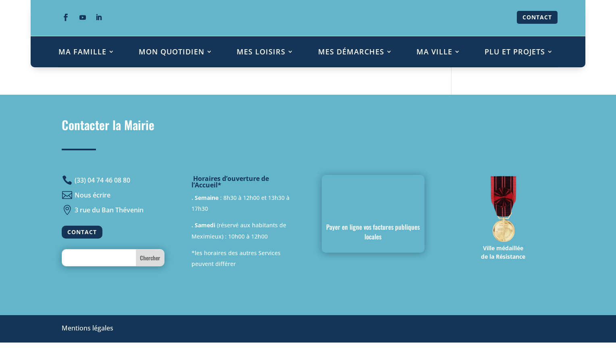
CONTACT (537, 17)
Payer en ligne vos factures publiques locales (373, 231)
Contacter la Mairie (108, 125)
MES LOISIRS (261, 51)
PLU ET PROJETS (515, 51)
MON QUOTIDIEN (171, 51)
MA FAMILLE (82, 51)
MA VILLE (434, 51)
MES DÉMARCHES (351, 51)
